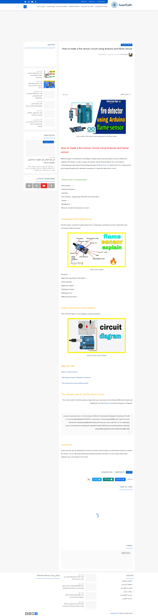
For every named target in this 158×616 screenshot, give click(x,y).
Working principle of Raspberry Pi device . (76, 378)
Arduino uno (105, 165)
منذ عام (39, 71)
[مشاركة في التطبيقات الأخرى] (88, 479)
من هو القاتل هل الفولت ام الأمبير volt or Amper (41, 161)
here (120, 165)
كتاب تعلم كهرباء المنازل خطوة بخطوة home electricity (35, 75)
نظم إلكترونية (114, 613)
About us (83, 1)
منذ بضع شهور (37, 91)
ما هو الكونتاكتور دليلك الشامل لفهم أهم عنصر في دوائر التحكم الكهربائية (73, 587)
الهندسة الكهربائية (87, 6)
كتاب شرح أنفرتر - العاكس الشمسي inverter (34, 114)
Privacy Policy (101, 1)
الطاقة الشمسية (62, 6)
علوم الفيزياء (51, 6)
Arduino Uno (107, 403)
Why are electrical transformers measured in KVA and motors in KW (73, 605)
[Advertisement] (79, 26)
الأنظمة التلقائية (74, 6)
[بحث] (25, 6)
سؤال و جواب (40, 6)
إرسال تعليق (126, 553)
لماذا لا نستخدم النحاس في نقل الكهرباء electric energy (34, 124)
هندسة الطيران (127, 598)
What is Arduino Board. (69, 372)
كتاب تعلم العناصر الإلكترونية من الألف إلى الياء (34, 105)
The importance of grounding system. (74, 383)
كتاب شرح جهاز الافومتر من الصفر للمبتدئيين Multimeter (34, 96)
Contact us (92, 1)
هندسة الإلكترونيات (101, 6)
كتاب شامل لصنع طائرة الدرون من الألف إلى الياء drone (35, 86)
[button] (120, 479)
